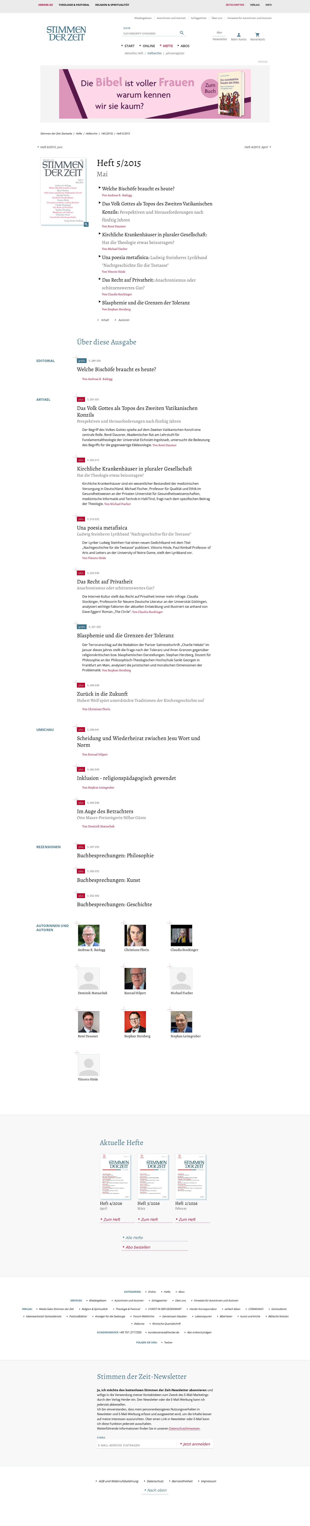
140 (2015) (108, 130)
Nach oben (156, 1495)
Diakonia (139, 1328)
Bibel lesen (226, 1321)
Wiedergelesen (143, 15)
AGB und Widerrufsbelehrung (118, 1486)
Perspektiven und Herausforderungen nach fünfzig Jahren (144, 208)
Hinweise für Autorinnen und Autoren (249, 15)
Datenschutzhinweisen (184, 1433)
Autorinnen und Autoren (171, 15)
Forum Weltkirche (143, 1321)
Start (130, 43)
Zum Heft (111, 1224)
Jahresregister (175, 50)
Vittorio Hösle (117, 268)
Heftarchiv (154, 50)
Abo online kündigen (199, 1337)
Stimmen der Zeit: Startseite (56, 130)
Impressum (208, 1486)
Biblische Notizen (278, 1321)
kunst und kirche (250, 1321)
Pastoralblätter (78, 1321)
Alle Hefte (134, 1242)
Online (149, 43)
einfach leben (232, 1313)
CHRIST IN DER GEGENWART (164, 1313)
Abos (185, 43)
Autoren (123, 316)
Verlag (255, 5)
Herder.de (45, 5)
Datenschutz (155, 1486)
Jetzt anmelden (196, 1448)
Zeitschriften (235, 5)
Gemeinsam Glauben (174, 1321)
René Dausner (117, 223)
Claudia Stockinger (120, 290)
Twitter (168, 1347)
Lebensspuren (203, 1321)
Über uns (217, 15)
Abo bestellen (138, 1252)
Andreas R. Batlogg (120, 192)
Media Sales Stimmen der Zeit (56, 1313)
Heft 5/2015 (124, 130)
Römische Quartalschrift (166, 1328)
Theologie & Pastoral (74, 5)
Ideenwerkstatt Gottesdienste (43, 1321)
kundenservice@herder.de (163, 1337)
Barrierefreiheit (182, 1486)
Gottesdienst (278, 1313)
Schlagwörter (198, 15)
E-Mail (101, 1442)
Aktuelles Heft (134, 50)
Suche (126, 25)
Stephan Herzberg (119, 305)
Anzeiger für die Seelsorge (110, 1321)
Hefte (168, 43)
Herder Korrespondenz (202, 1313)
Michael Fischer (118, 245)
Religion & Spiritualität (112, 5)
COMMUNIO (255, 1313)
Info (269, 5)
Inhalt (105, 316)
